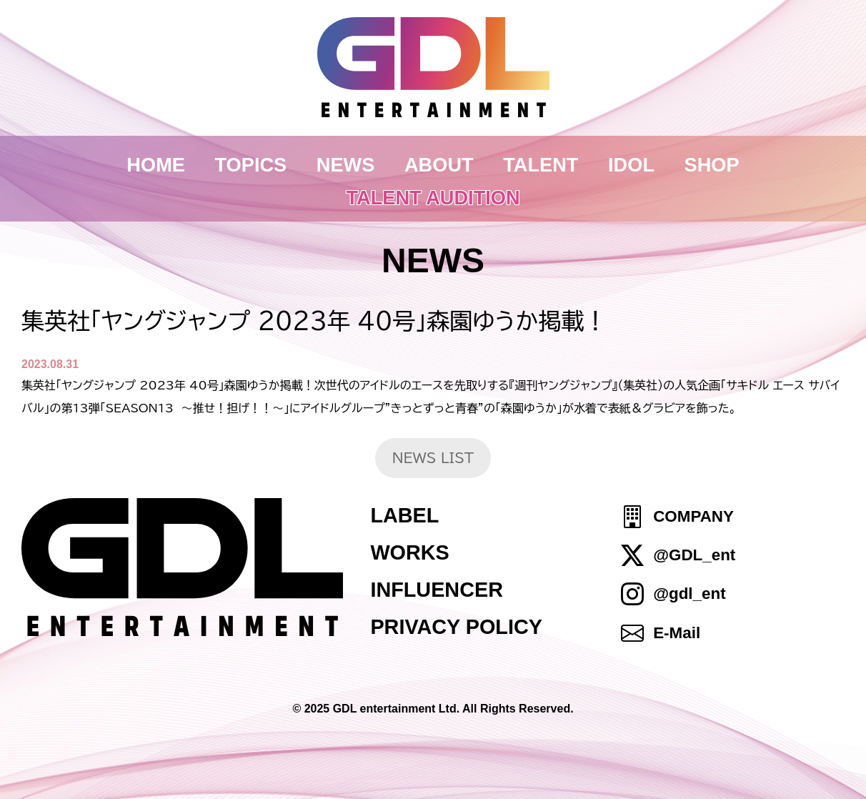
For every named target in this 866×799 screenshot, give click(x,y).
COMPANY (693, 516)
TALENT (540, 165)
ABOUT (439, 165)
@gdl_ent (689, 594)
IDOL (631, 165)
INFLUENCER (436, 589)
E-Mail (676, 633)
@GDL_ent (694, 555)
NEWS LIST (433, 458)
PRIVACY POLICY (456, 626)
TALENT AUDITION (432, 198)
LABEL (404, 515)
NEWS (346, 165)
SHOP (712, 165)
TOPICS (251, 165)
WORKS (409, 552)
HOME (155, 165)
